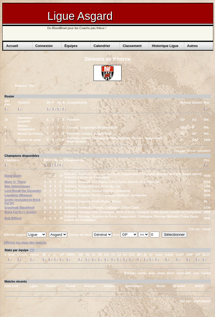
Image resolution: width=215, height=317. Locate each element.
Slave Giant (12, 175)
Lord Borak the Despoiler (22, 190)
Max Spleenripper (17, 186)
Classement (132, 46)
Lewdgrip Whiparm (18, 195)
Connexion (44, 46)
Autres (192, 46)
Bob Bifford (12, 218)
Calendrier (102, 46)
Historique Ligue (165, 46)
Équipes (71, 46)
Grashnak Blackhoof (19, 207)
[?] (32, 250)
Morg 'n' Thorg (15, 181)
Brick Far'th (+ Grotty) (20, 212)
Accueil (12, 46)
